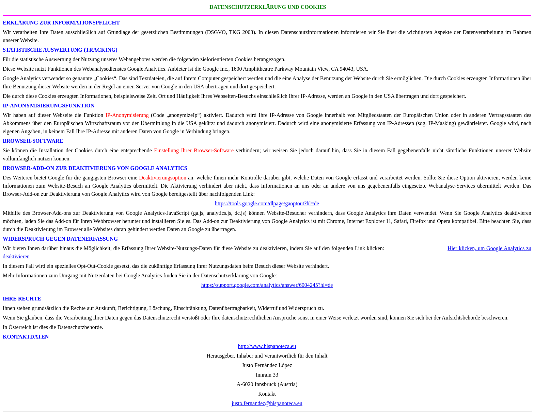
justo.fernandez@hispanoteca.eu (267, 403)
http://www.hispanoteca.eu (267, 346)
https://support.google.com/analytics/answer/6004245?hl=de (267, 285)
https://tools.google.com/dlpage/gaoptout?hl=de (267, 203)
